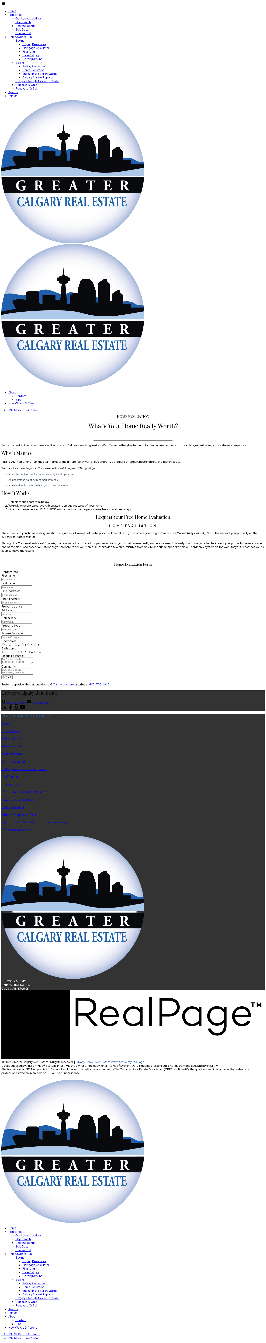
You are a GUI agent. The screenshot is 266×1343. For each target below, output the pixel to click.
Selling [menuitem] (19, 62)
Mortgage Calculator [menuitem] (35, 48)
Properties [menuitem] (15, 15)
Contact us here (63, 686)
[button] (13, 410)
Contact (33, 410)
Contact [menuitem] (20, 396)
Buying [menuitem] (20, 40)
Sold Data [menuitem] (21, 29)
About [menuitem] (12, 392)
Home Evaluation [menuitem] (33, 70)
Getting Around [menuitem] (32, 59)
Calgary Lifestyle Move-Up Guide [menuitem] (37, 81)
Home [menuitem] (12, 11)
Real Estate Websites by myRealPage (119, 1064)
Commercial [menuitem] (23, 33)
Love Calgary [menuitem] (30, 55)
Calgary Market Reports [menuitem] (37, 77)
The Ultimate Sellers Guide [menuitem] (39, 73)
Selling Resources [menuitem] (34, 66)
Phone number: (11, 598)
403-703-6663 (99, 686)
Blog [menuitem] (18, 399)
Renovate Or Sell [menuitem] (26, 88)
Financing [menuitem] (28, 51)
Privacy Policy (84, 1064)
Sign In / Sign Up (13, 410)
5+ (37, 644)
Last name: (8, 583)
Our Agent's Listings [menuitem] (28, 18)
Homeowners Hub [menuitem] (20, 37)
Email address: (10, 591)
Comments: (9, 667)
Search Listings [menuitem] (25, 26)
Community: (9, 618)
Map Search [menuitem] (23, 22)
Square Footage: (12, 633)
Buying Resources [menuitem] (34, 44)
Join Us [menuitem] (12, 96)
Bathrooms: (9, 648)
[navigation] (133, 1209)
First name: (8, 575)
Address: (7, 610)
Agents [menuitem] (13, 92)
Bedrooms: (8, 641)
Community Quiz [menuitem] (26, 85)
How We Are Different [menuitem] (22, 403)
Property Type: (11, 625)
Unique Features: (12, 656)
